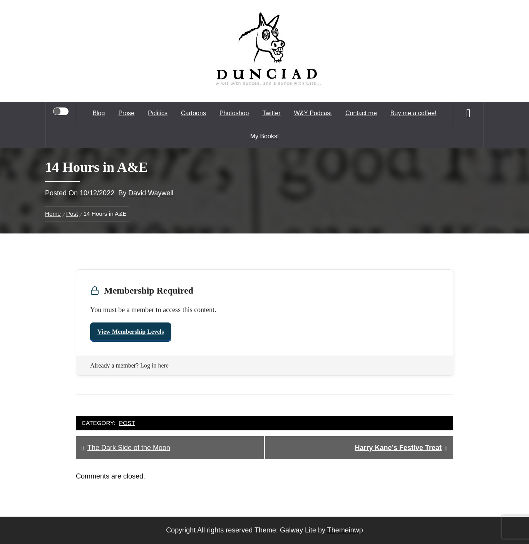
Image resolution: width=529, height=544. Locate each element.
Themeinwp (345, 530)
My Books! (264, 136)
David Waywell (150, 193)
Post (127, 423)
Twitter (271, 113)
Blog (98, 113)
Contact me (361, 113)
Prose (126, 113)
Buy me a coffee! (413, 113)
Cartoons (193, 113)
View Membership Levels (130, 332)
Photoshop (234, 113)
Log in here (154, 365)
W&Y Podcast (313, 113)
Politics (157, 113)
